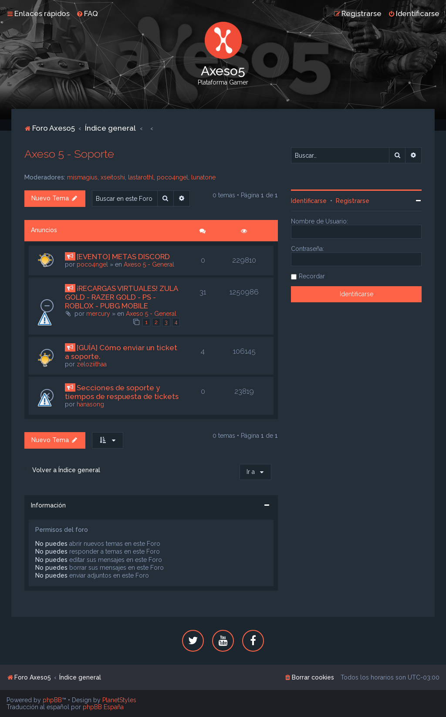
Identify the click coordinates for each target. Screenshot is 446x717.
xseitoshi (113, 177)
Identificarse (309, 200)
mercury (98, 313)
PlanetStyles (119, 700)
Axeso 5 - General (149, 264)
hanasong (90, 404)
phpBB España (103, 706)
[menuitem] (87, 13)
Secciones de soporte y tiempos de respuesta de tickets (122, 392)
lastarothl (141, 177)
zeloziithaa (92, 364)
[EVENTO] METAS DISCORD (123, 256)
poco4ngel (172, 177)
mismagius (82, 177)
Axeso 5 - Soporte (69, 153)
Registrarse (352, 200)
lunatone (203, 177)
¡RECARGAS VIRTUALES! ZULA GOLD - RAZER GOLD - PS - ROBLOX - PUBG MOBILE (121, 297)
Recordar (312, 276)
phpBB (52, 700)
